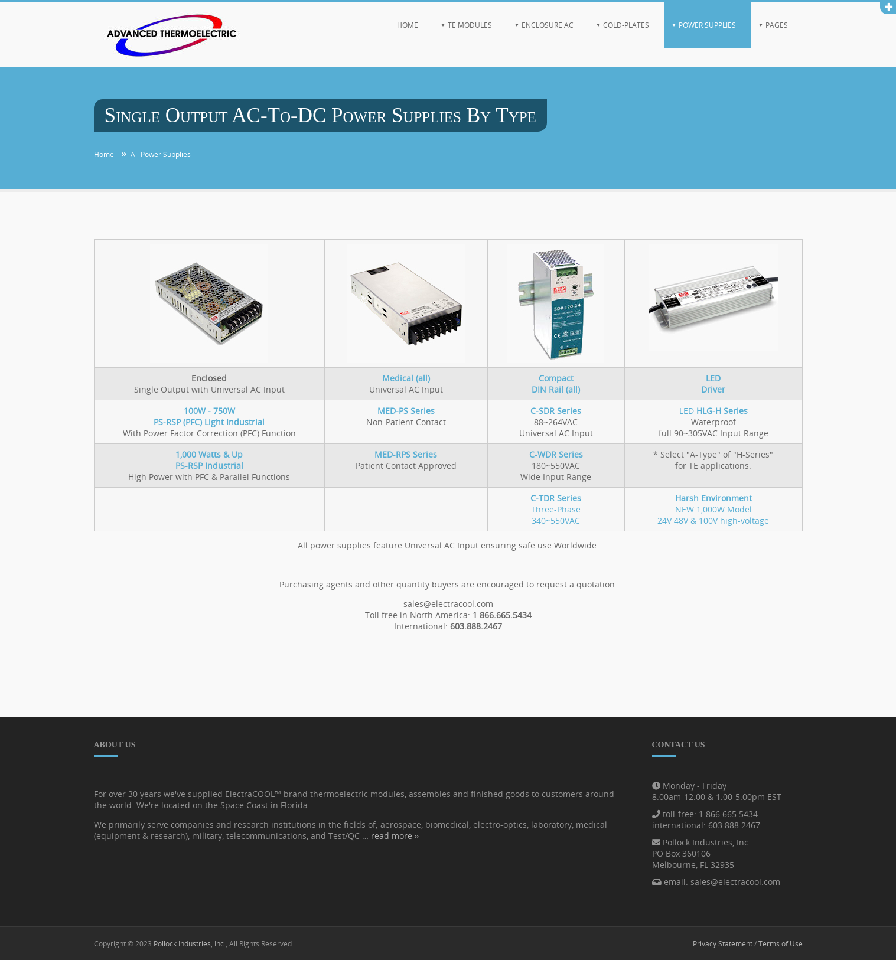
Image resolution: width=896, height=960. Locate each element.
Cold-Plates (626, 25)
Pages (776, 25)
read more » (395, 835)
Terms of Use (780, 943)
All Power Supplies (161, 154)
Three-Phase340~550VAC (555, 509)
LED (713, 410)
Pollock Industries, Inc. (190, 943)
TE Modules (470, 25)
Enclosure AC (548, 25)
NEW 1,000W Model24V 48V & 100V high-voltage (713, 509)
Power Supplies (707, 25)
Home (407, 25)
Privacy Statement (722, 943)
